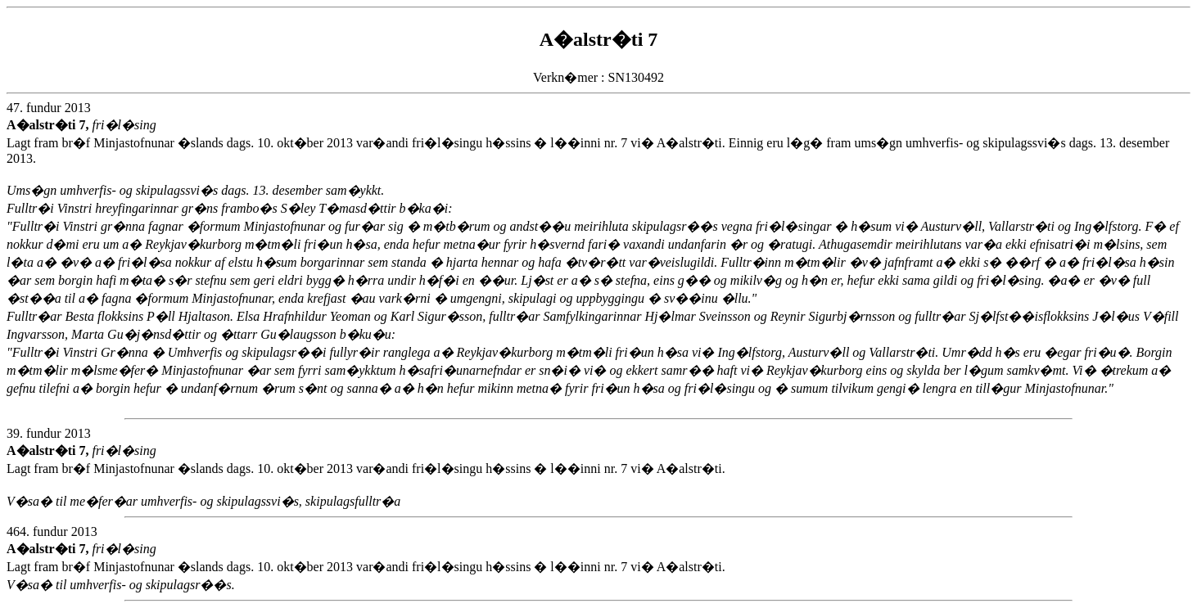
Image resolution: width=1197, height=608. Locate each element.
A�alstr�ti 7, (49, 125)
